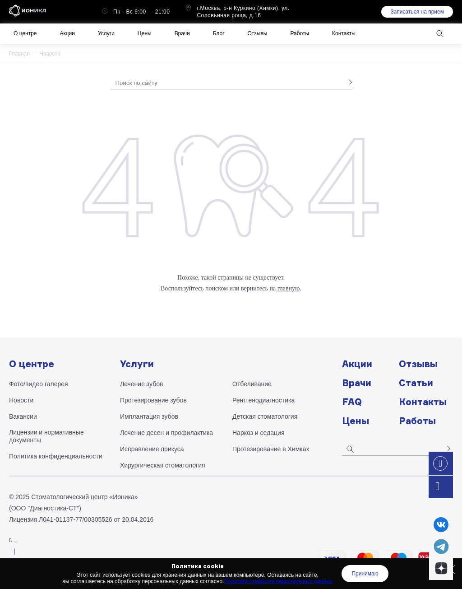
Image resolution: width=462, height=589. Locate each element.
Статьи (416, 382)
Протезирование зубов (153, 400)
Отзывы (258, 33)
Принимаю (364, 573)
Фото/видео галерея (38, 384)
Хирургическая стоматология (162, 465)
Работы (299, 33)
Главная (19, 54)
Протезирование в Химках (271, 449)
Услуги (106, 33)
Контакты (344, 33)
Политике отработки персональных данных (278, 581)
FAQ (352, 401)
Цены (145, 33)
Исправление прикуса (152, 449)
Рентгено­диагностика (263, 400)
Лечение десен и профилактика (166, 432)
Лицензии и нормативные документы (46, 436)
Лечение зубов (141, 384)
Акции (67, 33)
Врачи (182, 33)
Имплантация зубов (149, 416)
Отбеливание (252, 384)
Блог (219, 33)
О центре (25, 33)
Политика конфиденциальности (55, 456)
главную (288, 288)
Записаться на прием (417, 12)
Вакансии (23, 416)
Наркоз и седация (258, 432)
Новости (49, 54)
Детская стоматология (264, 416)
